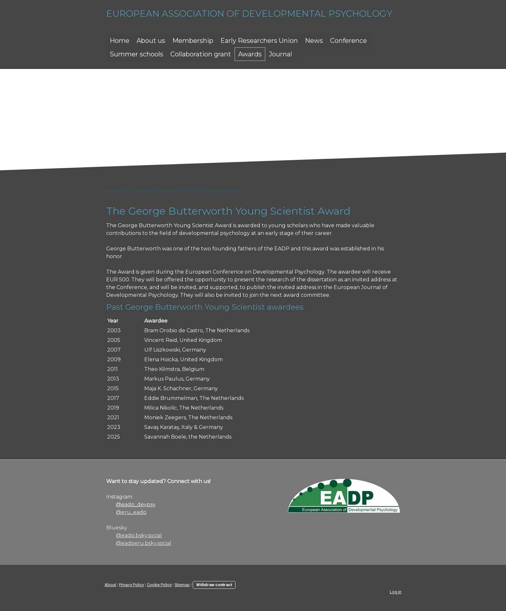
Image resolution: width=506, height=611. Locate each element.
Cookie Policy (159, 584)
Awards (250, 54)
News (314, 40)
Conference (348, 40)
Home (119, 40)
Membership (192, 40)
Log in (395, 591)
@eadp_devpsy (136, 504)
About (110, 584)
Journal (280, 54)
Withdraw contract (214, 584)
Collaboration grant (200, 54)
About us (151, 40)
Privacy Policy (131, 584)
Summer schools (136, 54)
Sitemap (182, 584)
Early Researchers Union (259, 40)
